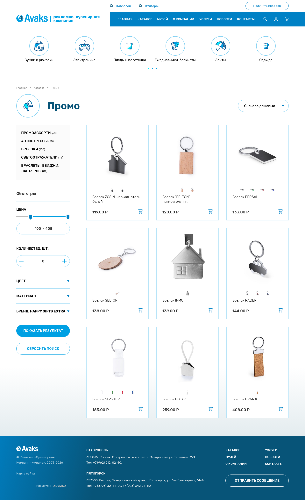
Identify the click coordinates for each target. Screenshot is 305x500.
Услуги (271, 450)
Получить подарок (267, 6)
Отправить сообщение (257, 480)
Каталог (39, 87)
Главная (21, 87)
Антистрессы (37, 141)
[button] (148, 68)
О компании (236, 464)
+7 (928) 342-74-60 (137, 486)
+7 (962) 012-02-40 (107, 462)
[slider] (30, 217)
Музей (230, 457)
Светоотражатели (42, 157)
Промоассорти (39, 133)
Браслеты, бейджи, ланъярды (40, 168)
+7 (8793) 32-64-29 (107, 486)
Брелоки (33, 149)
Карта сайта (25, 473)
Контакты (273, 464)
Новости (272, 457)
